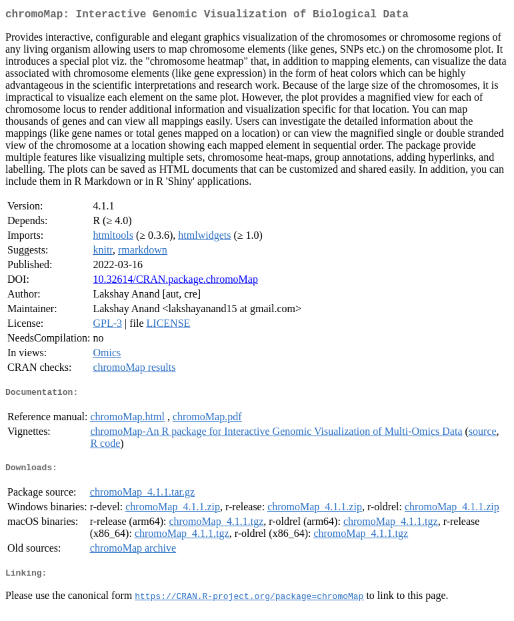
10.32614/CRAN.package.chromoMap (175, 281)
